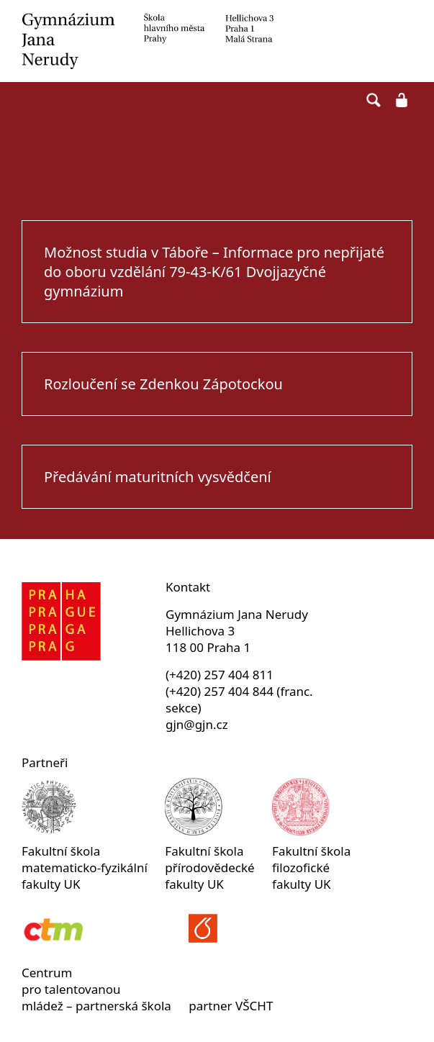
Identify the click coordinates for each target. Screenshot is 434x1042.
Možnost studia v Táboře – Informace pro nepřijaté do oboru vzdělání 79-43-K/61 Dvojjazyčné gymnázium (214, 272)
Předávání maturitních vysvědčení (157, 476)
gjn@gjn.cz (197, 724)
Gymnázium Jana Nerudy (217, 41)
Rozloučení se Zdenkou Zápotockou (163, 384)
